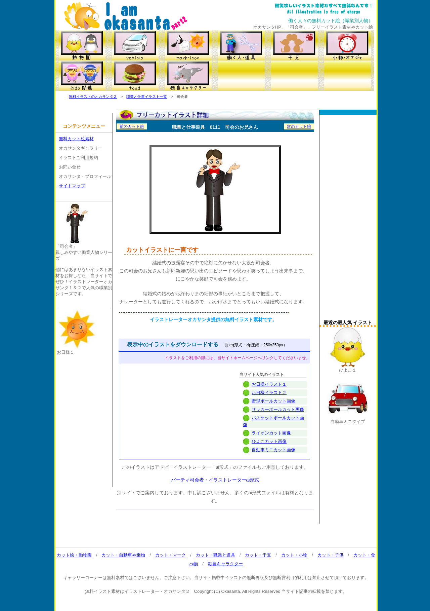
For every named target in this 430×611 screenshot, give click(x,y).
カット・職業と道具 (215, 555)
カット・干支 (258, 555)
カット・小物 (294, 555)
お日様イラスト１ (269, 384)
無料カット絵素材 (76, 138)
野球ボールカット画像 (273, 401)
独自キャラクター (225, 563)
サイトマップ (72, 185)
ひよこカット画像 (269, 441)
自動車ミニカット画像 (273, 449)
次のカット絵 (299, 126)
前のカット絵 (132, 126)
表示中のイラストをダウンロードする (172, 344)
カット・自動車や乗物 (123, 555)
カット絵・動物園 (74, 555)
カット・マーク (170, 555)
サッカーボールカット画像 (278, 409)
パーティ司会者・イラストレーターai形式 (215, 480)
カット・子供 (330, 555)
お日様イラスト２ (269, 392)
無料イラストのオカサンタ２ (93, 96)
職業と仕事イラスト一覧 (146, 96)
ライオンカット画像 (271, 432)
